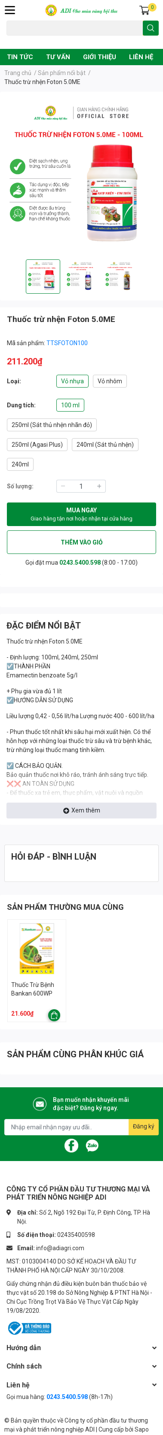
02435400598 (76, 1234)
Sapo (142, 1429)
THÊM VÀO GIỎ (82, 542)
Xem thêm (81, 810)
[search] (151, 28)
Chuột (35, 40)
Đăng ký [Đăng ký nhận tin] (143, 1126)
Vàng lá (56, 40)
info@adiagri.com (60, 1248)
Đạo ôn (14, 40)
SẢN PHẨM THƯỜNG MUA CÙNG (65, 907)
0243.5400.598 (80, 562)
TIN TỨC (20, 57)
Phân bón (81, 40)
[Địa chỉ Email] (81, 1127)
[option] (43, 276)
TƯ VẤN (58, 57)
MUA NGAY (81, 515)
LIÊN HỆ (141, 57)
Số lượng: (20, 486)
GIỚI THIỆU (99, 57)
